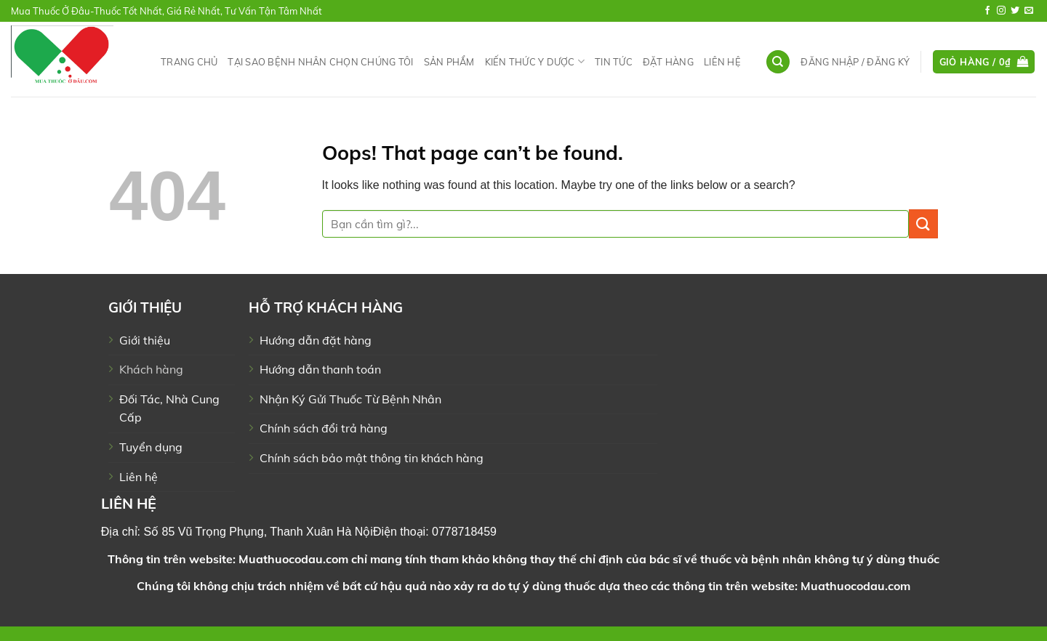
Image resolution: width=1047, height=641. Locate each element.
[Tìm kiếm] (778, 62)
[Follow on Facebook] (987, 11)
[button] (855, 61)
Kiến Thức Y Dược (535, 61)
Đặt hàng (668, 62)
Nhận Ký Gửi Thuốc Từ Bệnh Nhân (350, 399)
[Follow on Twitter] (1015, 11)
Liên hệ (722, 62)
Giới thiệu (144, 340)
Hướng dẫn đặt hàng (316, 340)
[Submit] (923, 223)
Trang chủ (189, 62)
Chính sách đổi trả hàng (324, 428)
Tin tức (614, 62)
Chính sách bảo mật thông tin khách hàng (372, 458)
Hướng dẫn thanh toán (320, 369)
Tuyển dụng (150, 447)
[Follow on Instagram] (1001, 11)
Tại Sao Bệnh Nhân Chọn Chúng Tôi (320, 62)
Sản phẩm (449, 62)
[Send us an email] (1028, 11)
